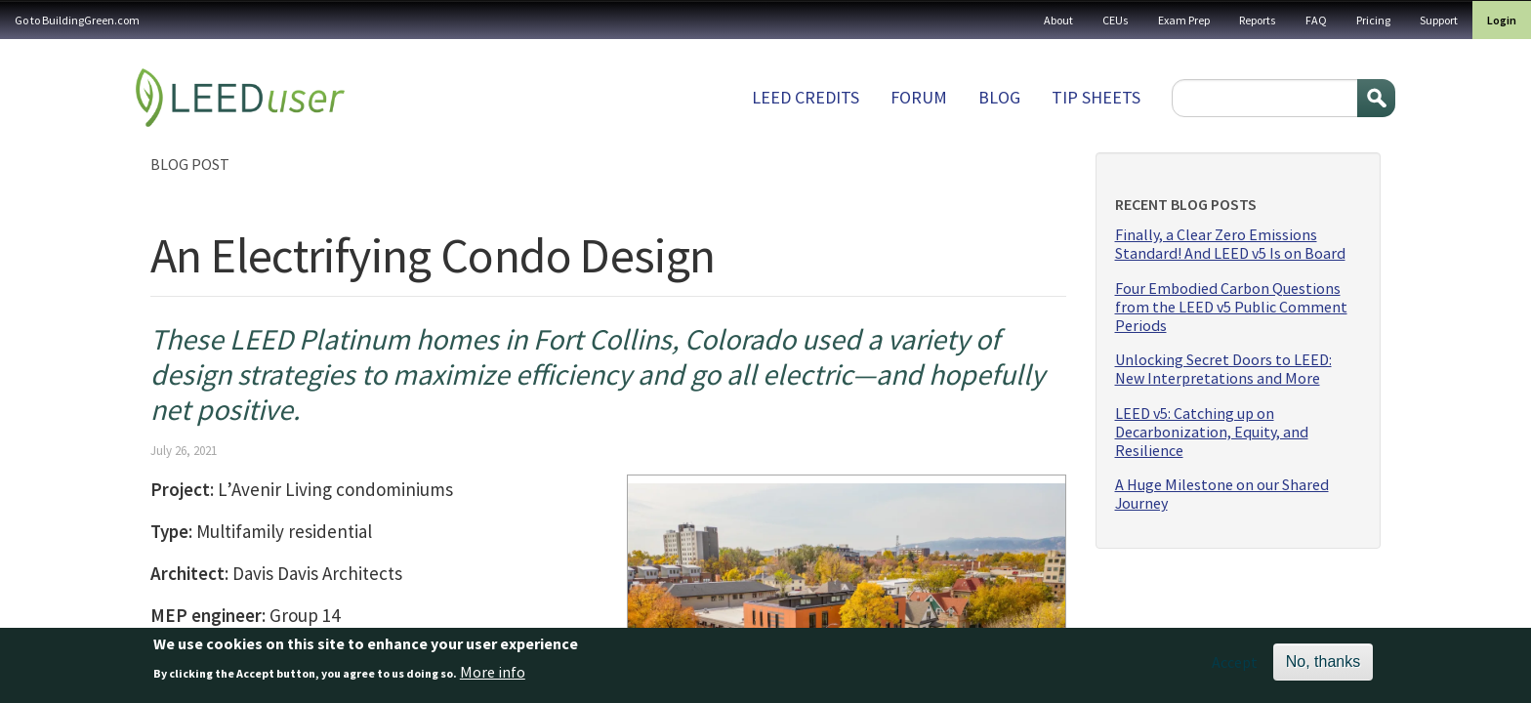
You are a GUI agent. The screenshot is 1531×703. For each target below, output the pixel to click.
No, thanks (1323, 666)
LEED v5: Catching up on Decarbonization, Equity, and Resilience (1211, 432)
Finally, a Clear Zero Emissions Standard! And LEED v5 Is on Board (1230, 244)
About (1058, 20)
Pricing (1373, 20)
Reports (1257, 20)
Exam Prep (1184, 20)
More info (492, 675)
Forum (918, 97)
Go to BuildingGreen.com (77, 20)
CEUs (1115, 20)
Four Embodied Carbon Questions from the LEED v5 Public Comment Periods (1231, 307)
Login (1501, 20)
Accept (1235, 667)
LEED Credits (805, 97)
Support (1439, 20)
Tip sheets (1096, 97)
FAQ (1316, 20)
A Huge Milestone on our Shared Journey (1222, 494)
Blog (999, 97)
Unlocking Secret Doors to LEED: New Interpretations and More (1223, 369)
